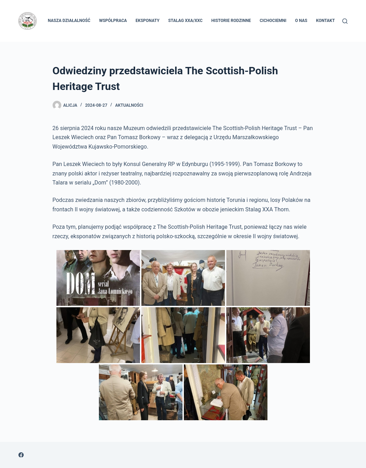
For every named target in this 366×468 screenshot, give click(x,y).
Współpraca (113, 20)
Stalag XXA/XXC (185, 20)
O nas (301, 20)
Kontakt (325, 20)
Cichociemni (273, 20)
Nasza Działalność (69, 20)
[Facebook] (21, 455)
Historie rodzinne (231, 20)
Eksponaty (147, 20)
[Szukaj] (345, 21)
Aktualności (129, 105)
